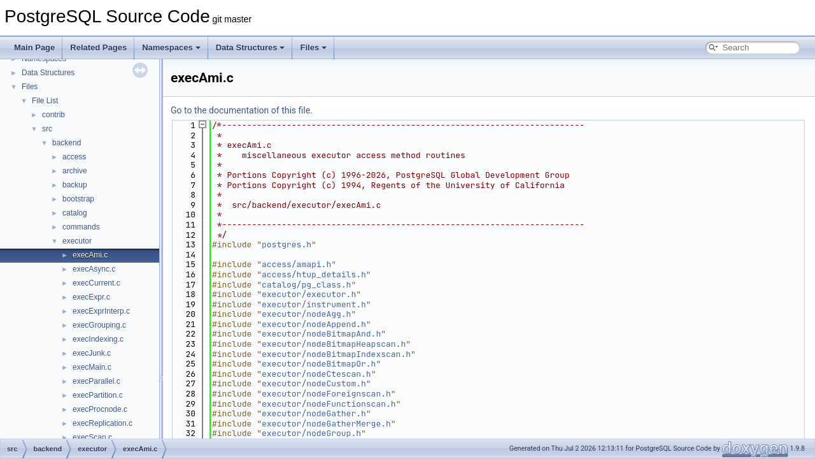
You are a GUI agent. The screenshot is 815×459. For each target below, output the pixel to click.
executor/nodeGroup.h (311, 433)
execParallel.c (96, 381)
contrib (53, 114)
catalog (74, 212)
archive (74, 170)
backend (66, 142)
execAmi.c (90, 255)
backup (74, 184)
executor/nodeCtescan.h (316, 373)
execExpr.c (91, 297)
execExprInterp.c (101, 311)
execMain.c (92, 367)
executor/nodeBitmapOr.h (319, 363)
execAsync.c (94, 269)
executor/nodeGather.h (314, 413)
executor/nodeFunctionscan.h (329, 403)
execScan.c (92, 437)
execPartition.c (98, 395)
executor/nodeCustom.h (314, 383)
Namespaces (171, 47)
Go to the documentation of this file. (242, 110)
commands (81, 226)
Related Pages (98, 47)
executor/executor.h (309, 294)
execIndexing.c (98, 339)
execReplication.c (102, 423)
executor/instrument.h (314, 304)
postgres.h (286, 244)
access (74, 156)
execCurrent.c (96, 283)
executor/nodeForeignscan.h (326, 393)
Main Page (34, 47)
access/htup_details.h (314, 274)
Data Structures (250, 47)
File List (45, 100)
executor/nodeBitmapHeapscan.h (334, 344)
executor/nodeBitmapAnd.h (321, 333)
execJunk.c (92, 353)
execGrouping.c (99, 325)
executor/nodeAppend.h (314, 324)
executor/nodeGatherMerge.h (326, 423)
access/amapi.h (296, 264)
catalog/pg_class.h (306, 284)
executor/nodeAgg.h (306, 314)
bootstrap (78, 198)
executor (77, 241)
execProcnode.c (100, 409)
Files (313, 47)
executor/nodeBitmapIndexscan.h (336, 354)
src (47, 128)
